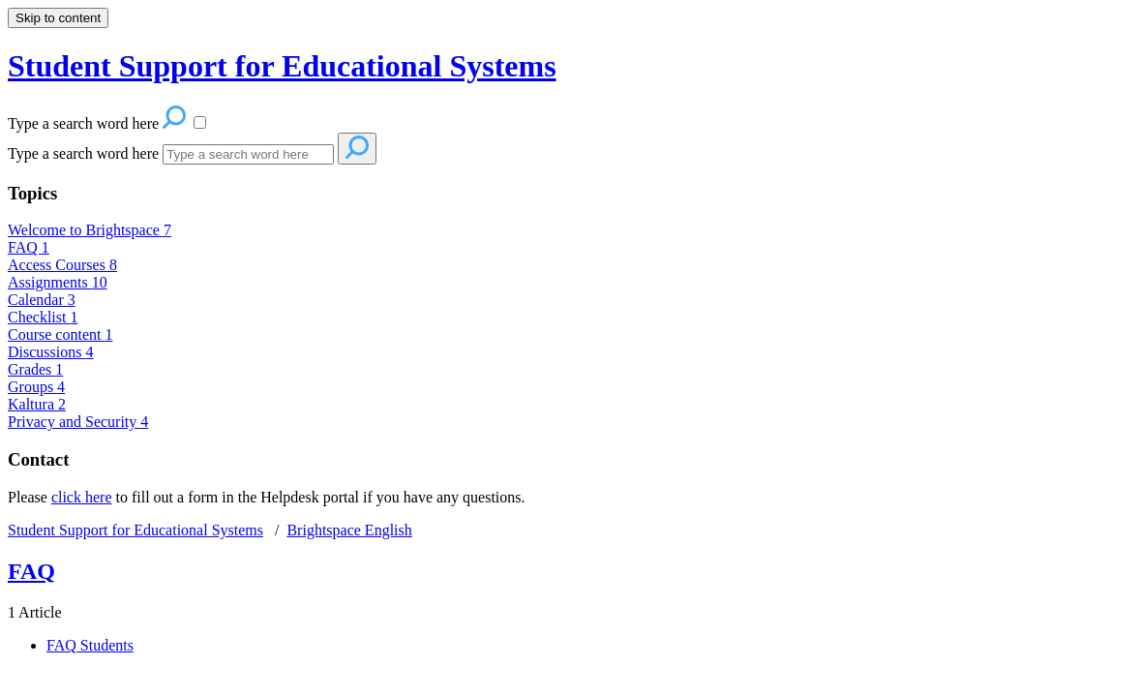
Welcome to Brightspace (89, 230)
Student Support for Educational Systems (135, 530)
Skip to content (58, 18)
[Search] (248, 154)
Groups (36, 387)
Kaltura (37, 404)
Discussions (50, 352)
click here (81, 497)
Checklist (42, 317)
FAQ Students (90, 645)
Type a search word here (83, 153)
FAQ (28, 247)
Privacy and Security (78, 421)
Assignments (57, 282)
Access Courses (62, 265)
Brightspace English (348, 530)
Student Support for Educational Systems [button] (282, 65)
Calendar (41, 299)
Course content (60, 334)
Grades (35, 369)
